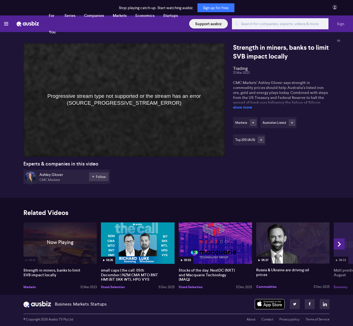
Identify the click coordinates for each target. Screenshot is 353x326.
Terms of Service (318, 319)
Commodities (266, 287)
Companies (94, 15)
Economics (144, 15)
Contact (267, 319)
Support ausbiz (208, 23)
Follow (253, 122)
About (251, 319)
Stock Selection (113, 287)
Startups (170, 15)
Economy (340, 287)
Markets (120, 15)
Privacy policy (289, 319)
